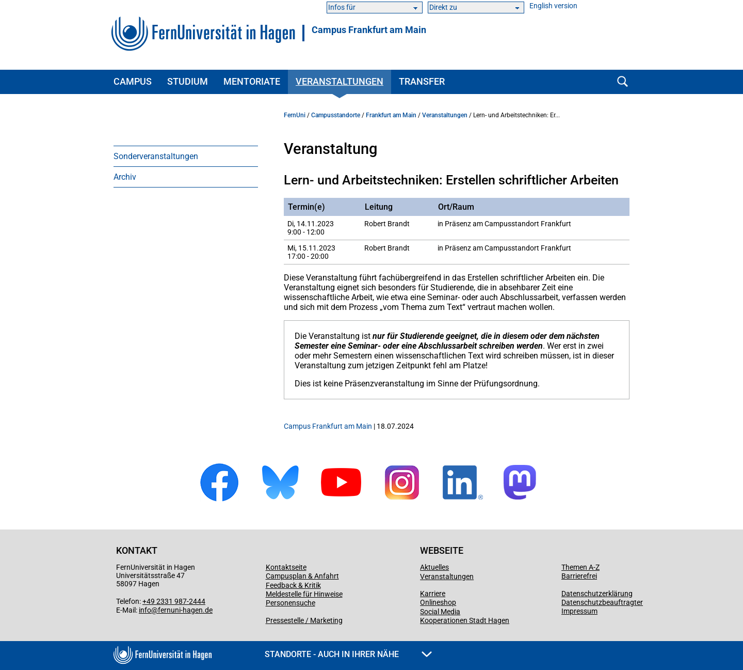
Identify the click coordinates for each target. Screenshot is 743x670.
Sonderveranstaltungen (156, 156)
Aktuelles (434, 567)
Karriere (432, 593)
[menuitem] (186, 156)
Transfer (422, 81)
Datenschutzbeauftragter (602, 602)
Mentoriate (251, 81)
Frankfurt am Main (391, 115)
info (145, 610)
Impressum (579, 611)
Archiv (125, 177)
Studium (187, 81)
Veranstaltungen (339, 81)
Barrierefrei (579, 576)
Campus (133, 81)
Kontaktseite (286, 567)
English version (553, 6)
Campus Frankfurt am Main (369, 30)
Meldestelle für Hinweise (304, 594)
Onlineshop (438, 602)
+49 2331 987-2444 (173, 601)
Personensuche (290, 603)
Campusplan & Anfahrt (302, 576)
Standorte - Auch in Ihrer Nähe (348, 654)
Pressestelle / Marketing (304, 620)
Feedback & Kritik (293, 585)
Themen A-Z (580, 567)
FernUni (294, 115)
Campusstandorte (335, 115)
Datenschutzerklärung (597, 593)
